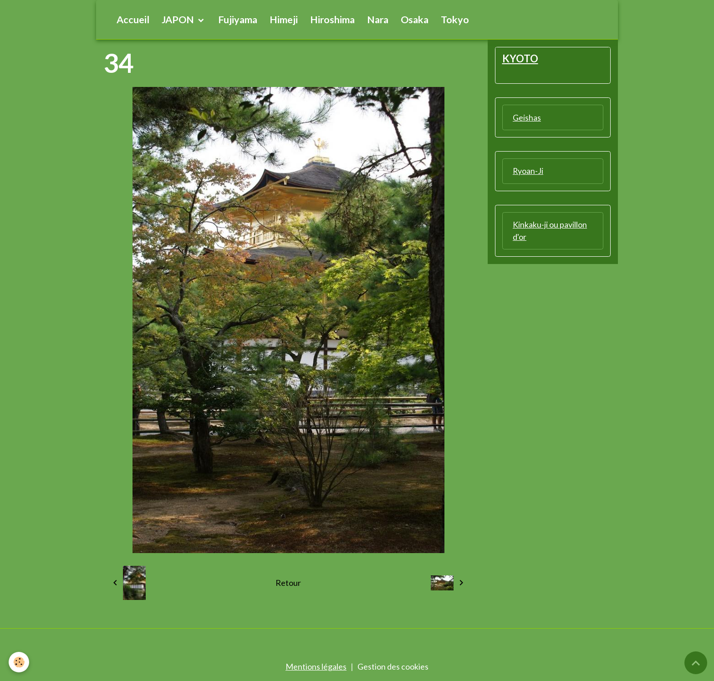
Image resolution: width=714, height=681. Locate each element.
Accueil (133, 19)
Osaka (414, 19)
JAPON (179, 19)
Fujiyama (237, 19)
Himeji (284, 19)
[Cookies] (19, 662)
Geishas (527, 117)
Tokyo (455, 19)
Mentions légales (316, 666)
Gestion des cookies (392, 666)
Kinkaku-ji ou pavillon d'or (550, 231)
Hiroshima (332, 19)
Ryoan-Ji (528, 171)
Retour (288, 583)
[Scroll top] (695, 662)
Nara (377, 19)
